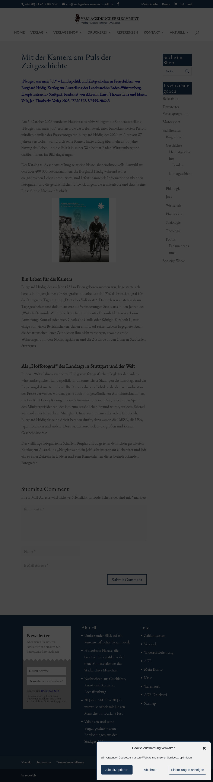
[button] (204, 748)
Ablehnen (150, 770)
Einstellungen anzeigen (187, 770)
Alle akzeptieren (116, 770)
